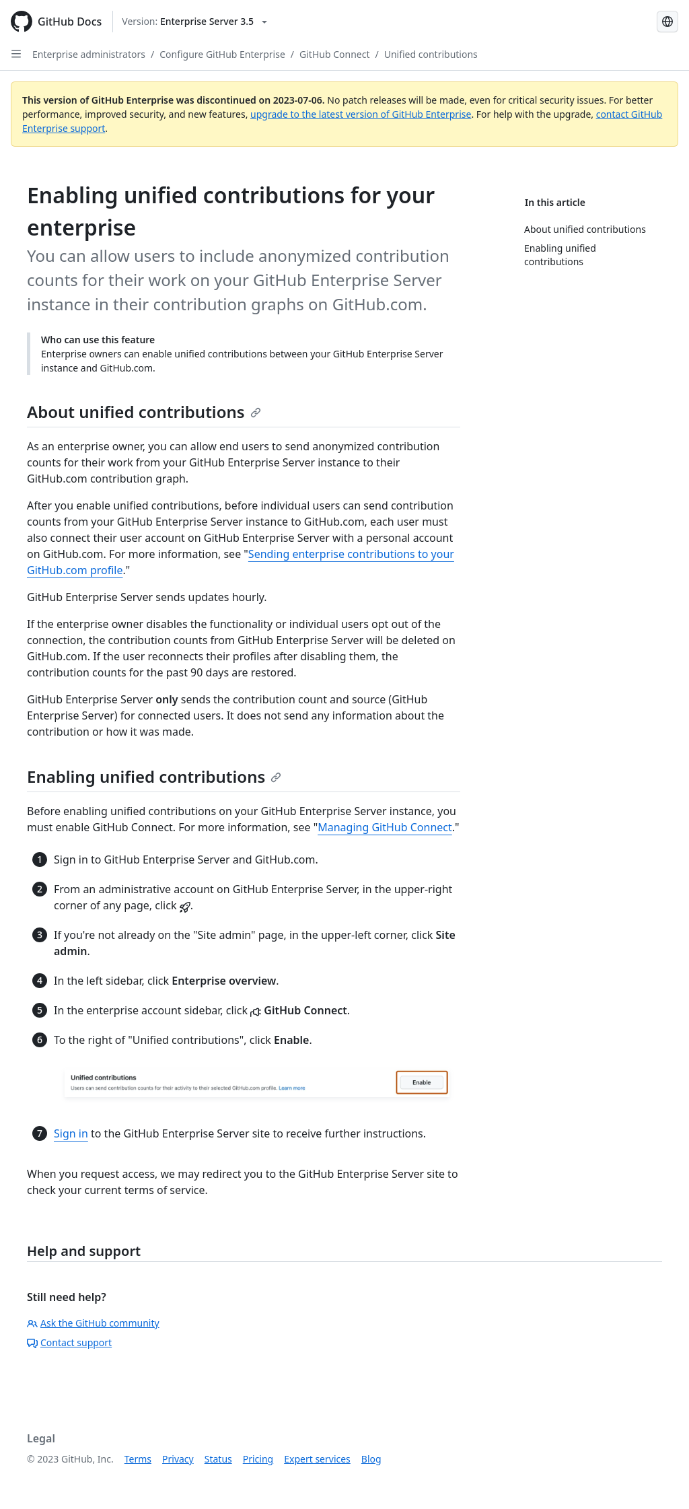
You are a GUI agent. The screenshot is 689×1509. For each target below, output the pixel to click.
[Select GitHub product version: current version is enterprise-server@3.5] (194, 21)
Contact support (69, 1342)
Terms (137, 1458)
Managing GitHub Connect (385, 827)
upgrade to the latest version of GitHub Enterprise (360, 114)
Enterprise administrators (88, 54)
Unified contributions (431, 54)
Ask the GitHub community (93, 1323)
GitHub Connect (334, 54)
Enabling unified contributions (154, 776)
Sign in (71, 1133)
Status (218, 1458)
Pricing (258, 1458)
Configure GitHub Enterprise (222, 54)
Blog (371, 1458)
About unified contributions (144, 411)
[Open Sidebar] (16, 54)
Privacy (178, 1458)
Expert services (317, 1458)
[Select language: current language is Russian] (667, 21)
